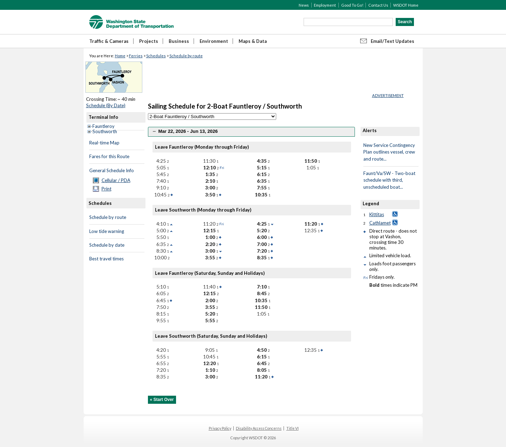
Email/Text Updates (392, 41)
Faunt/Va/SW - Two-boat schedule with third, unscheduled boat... (389, 180)
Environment (214, 41)
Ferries (136, 55)
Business (179, 41)
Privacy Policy (220, 428)
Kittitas (376, 214)
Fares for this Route (109, 156)
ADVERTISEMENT (388, 95)
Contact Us (378, 5)
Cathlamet (380, 223)
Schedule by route (186, 55)
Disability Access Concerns (258, 428)
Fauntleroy (103, 126)
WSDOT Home (406, 5)
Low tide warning (106, 231)
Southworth (104, 131)
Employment (325, 5)
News (304, 5)
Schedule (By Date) (105, 105)
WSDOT (131, 22)
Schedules (156, 55)
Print (106, 189)
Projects (148, 41)
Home (120, 55)
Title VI (292, 428)
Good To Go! (352, 5)
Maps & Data (253, 41)
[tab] (251, 131)
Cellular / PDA (116, 180)
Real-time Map (104, 142)
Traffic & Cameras (109, 41)
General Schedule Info (111, 170)
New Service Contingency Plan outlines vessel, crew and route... (389, 152)
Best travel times (106, 258)
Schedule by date (106, 245)
